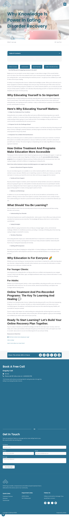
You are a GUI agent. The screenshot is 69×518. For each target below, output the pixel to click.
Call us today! (10, 340)
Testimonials (6, 500)
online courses (13, 66)
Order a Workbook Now (51, 66)
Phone (4, 451)
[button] (64, 4)
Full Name (5, 444)
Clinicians (5, 498)
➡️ (18, 337)
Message (5, 457)
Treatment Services (8, 496)
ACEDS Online (25, 496)
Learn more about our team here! (16, 343)
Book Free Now (37, 66)
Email (36, 451)
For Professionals (26, 498)
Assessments (24, 66)
